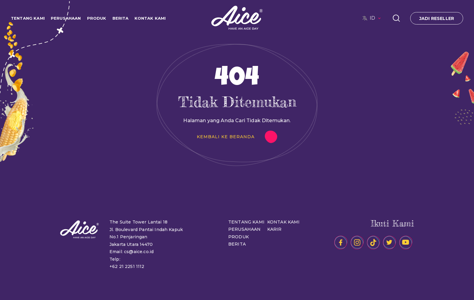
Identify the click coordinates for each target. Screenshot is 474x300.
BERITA (120, 18)
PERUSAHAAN (66, 18)
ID (376, 18)
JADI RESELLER (436, 18)
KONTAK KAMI (150, 18)
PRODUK (96, 18)
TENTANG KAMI (28, 18)
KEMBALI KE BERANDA (226, 136)
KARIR (274, 229)
